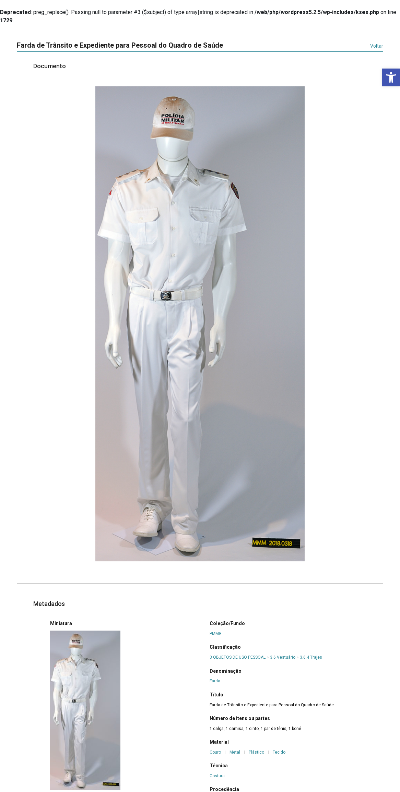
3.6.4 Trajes (311, 657)
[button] (391, 77)
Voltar (376, 46)
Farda (215, 681)
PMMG (216, 633)
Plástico (256, 752)
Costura (217, 775)
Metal (235, 752)
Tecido (279, 752)
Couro (215, 752)
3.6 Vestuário (282, 657)
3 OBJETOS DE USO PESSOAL (238, 657)
